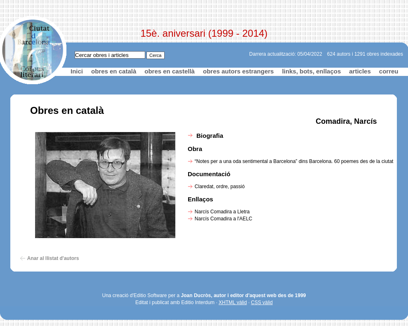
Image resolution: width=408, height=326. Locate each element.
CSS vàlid (262, 302)
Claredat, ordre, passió (220, 186)
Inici (77, 71)
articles (360, 71)
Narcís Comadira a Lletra (222, 212)
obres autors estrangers (238, 71)
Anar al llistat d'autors (53, 258)
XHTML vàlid (233, 302)
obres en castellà (169, 71)
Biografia (209, 135)
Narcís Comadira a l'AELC (223, 219)
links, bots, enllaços (311, 71)
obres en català (113, 71)
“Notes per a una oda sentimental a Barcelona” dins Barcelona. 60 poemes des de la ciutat (294, 161)
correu (389, 71)
